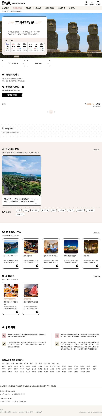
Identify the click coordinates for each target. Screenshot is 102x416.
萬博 (26, 210)
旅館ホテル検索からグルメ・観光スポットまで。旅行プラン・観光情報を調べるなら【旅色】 (13, 3)
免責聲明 (14, 412)
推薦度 (90, 104)
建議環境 (8, 412)
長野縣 (88, 366)
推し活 (71, 210)
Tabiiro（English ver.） (21, 401)
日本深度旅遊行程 (19, 394)
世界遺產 (90, 210)
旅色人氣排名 (6, 394)
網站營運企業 (38, 412)
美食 (18, 210)
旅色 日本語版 (6, 401)
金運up (62, 210)
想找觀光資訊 (17, 8)
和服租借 (45, 210)
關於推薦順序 (96, 106)
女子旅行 (35, 210)
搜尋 (86, 4)
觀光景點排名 (13, 63)
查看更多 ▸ (96, 150)
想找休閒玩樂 (49, 8)
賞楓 (53, 210)
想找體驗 (72, 8)
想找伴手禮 (61, 8)
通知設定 (21, 412)
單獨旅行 (80, 210)
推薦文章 (38, 63)
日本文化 (20, 214)
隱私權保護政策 (29, 412)
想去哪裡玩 (5, 8)
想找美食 (38, 8)
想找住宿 (28, 8)
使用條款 (2, 412)
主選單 (98, 4)
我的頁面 (92, 4)
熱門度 (98, 104)
